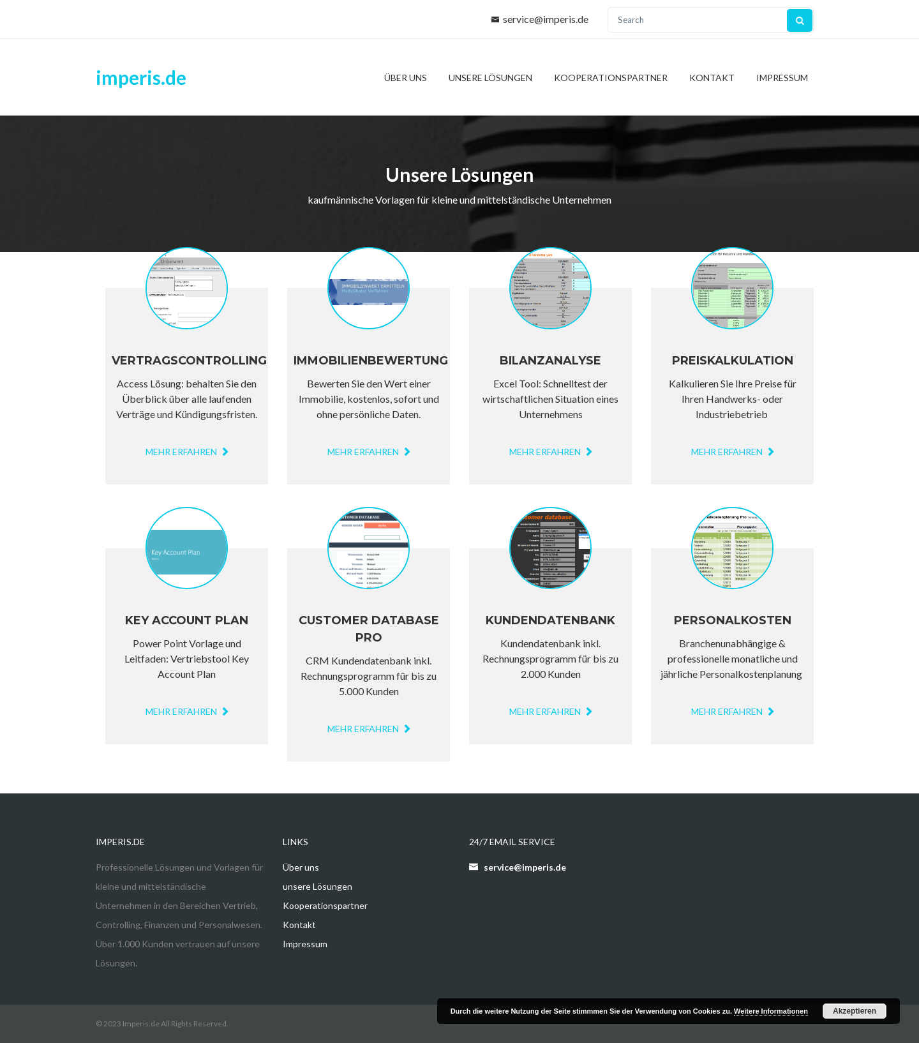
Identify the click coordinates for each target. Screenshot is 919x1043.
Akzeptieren (854, 1011)
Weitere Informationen (771, 1011)
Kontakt (712, 77)
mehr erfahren (187, 451)
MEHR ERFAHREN (368, 728)
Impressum (782, 77)
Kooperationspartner (611, 77)
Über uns (405, 77)
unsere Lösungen (490, 77)
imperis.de (141, 77)
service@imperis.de (545, 19)
